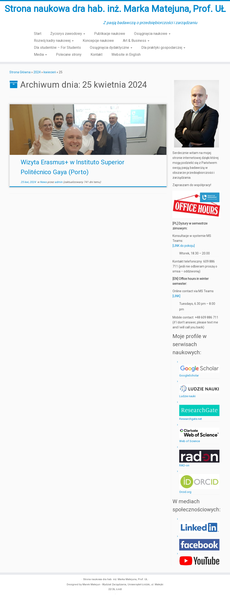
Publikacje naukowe (109, 33)
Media (40, 54)
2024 (37, 72)
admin (58, 182)
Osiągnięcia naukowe (152, 33)
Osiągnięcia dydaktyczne (111, 47)
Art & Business (136, 40)
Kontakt (96, 54)
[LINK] (176, 296)
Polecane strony (69, 54)
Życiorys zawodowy (67, 33)
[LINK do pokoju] (183, 245)
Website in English (126, 54)
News (43, 182)
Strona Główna (20, 72)
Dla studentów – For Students (57, 47)
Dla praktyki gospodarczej (163, 47)
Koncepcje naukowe (98, 40)
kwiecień (50, 72)
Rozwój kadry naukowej (54, 40)
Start (37, 33)
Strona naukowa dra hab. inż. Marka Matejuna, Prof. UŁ (115, 9)
